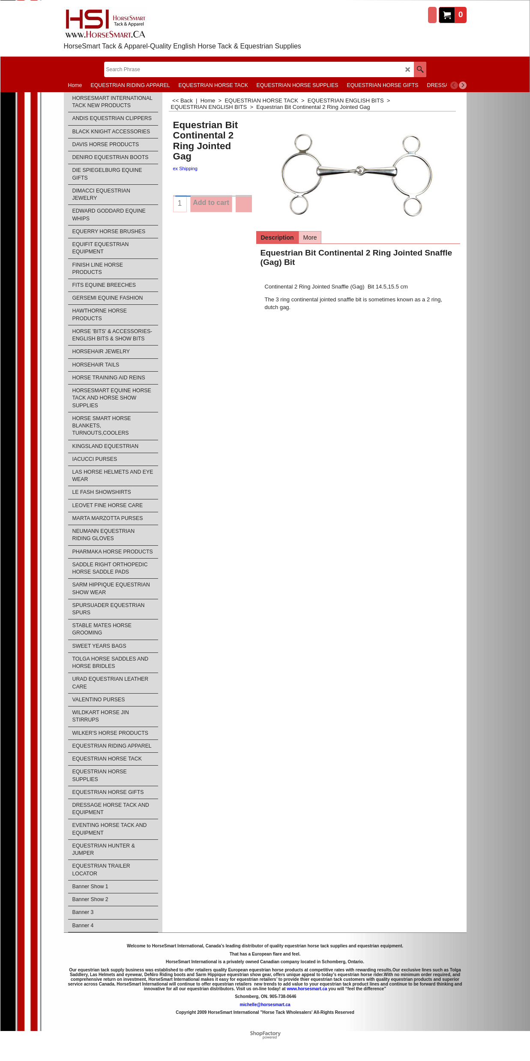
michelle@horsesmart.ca (265, 1004)
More (310, 237)
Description (277, 237)
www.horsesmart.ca (307, 988)
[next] (463, 85)
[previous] (454, 85)
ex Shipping (185, 168)
